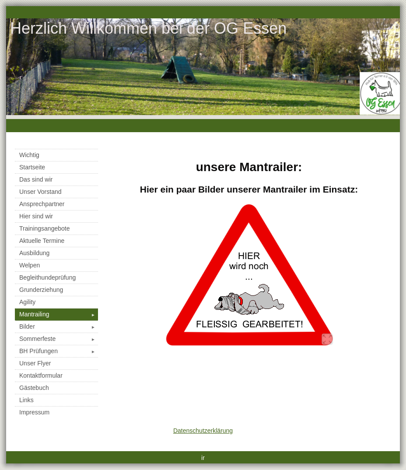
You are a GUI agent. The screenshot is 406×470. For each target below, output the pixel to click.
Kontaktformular (41, 375)
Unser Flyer (35, 363)
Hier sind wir (36, 216)
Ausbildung (34, 252)
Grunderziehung (41, 289)
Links (26, 399)
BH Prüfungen (58, 350)
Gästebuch (34, 387)
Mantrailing (58, 314)
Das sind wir (35, 179)
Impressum (34, 412)
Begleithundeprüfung (47, 277)
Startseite (32, 167)
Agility (27, 301)
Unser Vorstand (40, 191)
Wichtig (29, 154)
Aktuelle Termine (41, 240)
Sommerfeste (58, 338)
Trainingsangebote (44, 228)
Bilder (58, 326)
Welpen (29, 265)
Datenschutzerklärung (203, 430)
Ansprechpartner (42, 203)
